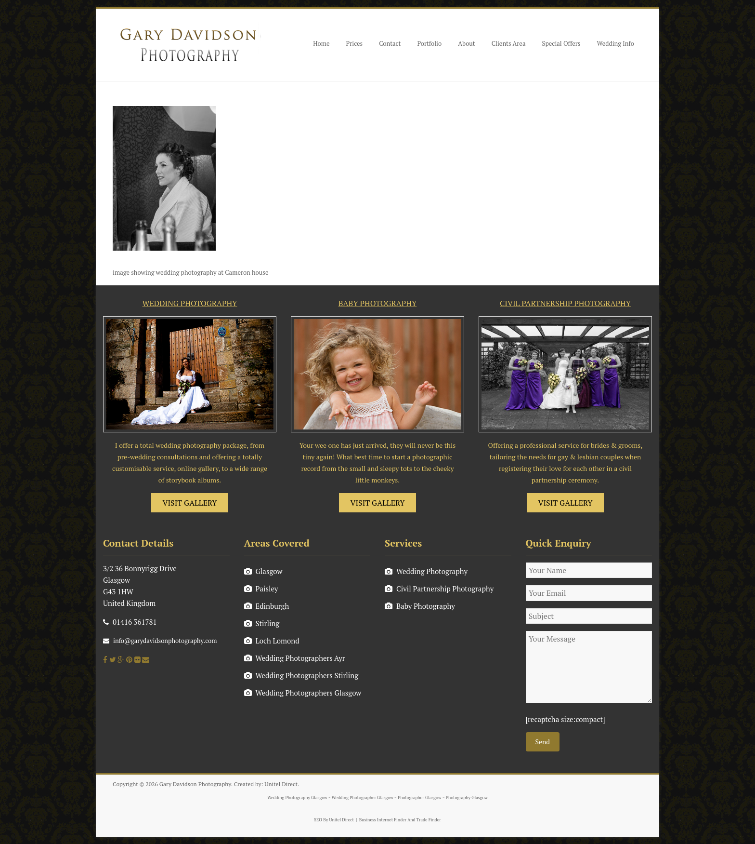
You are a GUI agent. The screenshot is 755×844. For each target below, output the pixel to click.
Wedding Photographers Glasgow (303, 692)
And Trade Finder (423, 820)
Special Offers (561, 43)
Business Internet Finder (382, 820)
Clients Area (509, 43)
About (466, 43)
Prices (354, 43)
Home (321, 43)
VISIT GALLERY (190, 502)
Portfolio (429, 43)
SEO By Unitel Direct (334, 820)
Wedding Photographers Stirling (301, 675)
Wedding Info (615, 43)
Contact (390, 43)
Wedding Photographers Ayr (294, 658)
